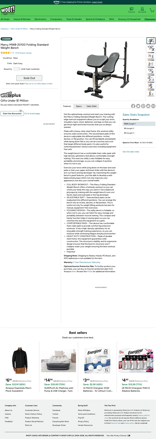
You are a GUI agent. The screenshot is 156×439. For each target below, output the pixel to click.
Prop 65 (81, 418)
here (74, 271)
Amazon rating (23, 53)
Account (142, 10)
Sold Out (29, 78)
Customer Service (32, 410)
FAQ (6, 418)
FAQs (89, 271)
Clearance (5, 29)
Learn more (97, 2)
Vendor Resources (85, 425)
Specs (79, 106)
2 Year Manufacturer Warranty (86, 262)
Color (9, 63)
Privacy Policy (83, 421)
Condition (7, 58)
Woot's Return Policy (33, 414)
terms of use (116, 423)
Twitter (55, 414)
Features (67, 106)
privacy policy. (129, 423)
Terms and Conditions (86, 414)
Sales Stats (92, 106)
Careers (8, 414)
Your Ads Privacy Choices (116, 436)
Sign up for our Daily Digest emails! (39, 84)
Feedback (9, 421)
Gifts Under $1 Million (19, 29)
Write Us (28, 425)
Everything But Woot (60, 421)
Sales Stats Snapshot (136, 114)
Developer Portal (59, 425)
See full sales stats (131, 151)
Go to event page (32, 113)
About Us (8, 410)
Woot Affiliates (84, 410)
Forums (131, 10)
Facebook (56, 410)
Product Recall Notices (34, 421)
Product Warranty (32, 418)
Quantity (8, 69)
